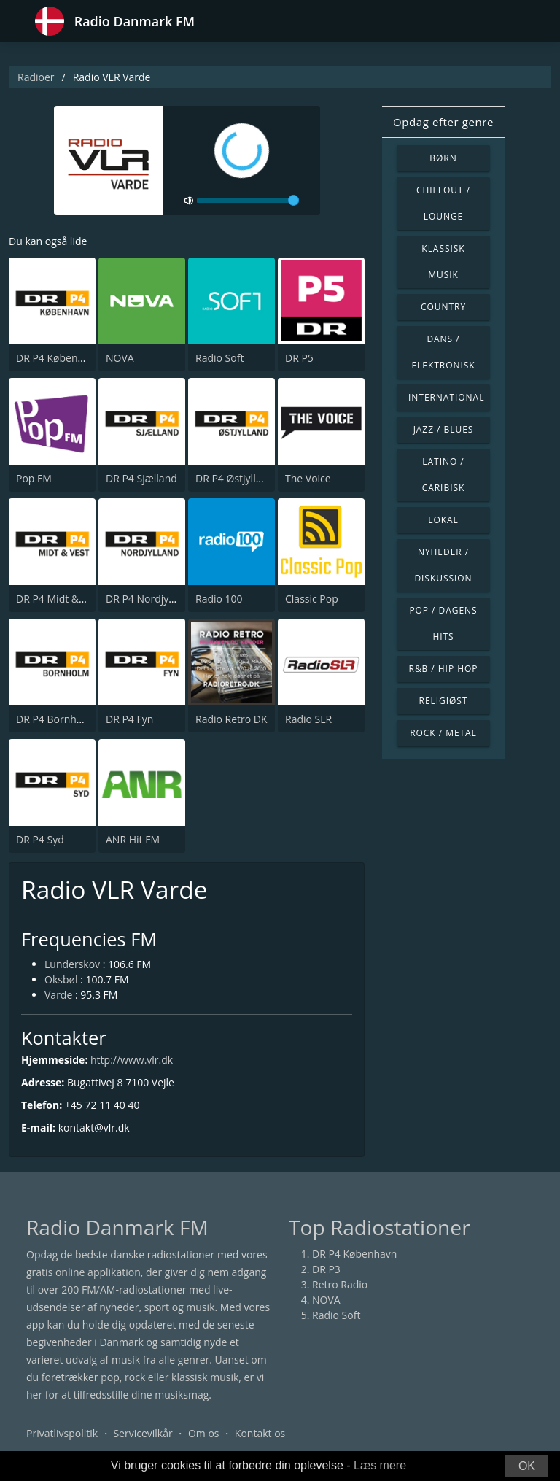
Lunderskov (72, 964)
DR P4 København (58, 358)
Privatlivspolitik (62, 1433)
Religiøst (443, 701)
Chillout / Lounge (443, 203)
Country (443, 307)
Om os (203, 1433)
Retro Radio (340, 1284)
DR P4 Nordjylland (149, 599)
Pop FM (34, 478)
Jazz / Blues (443, 429)
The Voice (308, 478)
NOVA (120, 358)
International (446, 397)
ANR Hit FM (133, 839)
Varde (58, 995)
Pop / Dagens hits (443, 623)
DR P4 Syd (40, 839)
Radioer (36, 77)
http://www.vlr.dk (131, 1060)
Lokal (443, 520)
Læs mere (380, 1465)
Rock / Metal (443, 733)
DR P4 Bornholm (55, 719)
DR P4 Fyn (129, 719)
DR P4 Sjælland (141, 478)
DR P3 (326, 1269)
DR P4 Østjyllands (237, 478)
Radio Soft (219, 358)
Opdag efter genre (443, 122)
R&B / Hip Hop (443, 668)
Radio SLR (308, 719)
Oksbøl (60, 979)
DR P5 (299, 358)
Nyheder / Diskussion (443, 565)
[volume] (248, 200)
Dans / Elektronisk (443, 352)
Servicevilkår (142, 1433)
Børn (442, 158)
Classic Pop (311, 599)
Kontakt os (260, 1433)
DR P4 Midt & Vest (59, 599)
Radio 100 (219, 599)
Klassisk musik (442, 261)
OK (526, 1466)
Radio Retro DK (231, 719)
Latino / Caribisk (443, 474)
